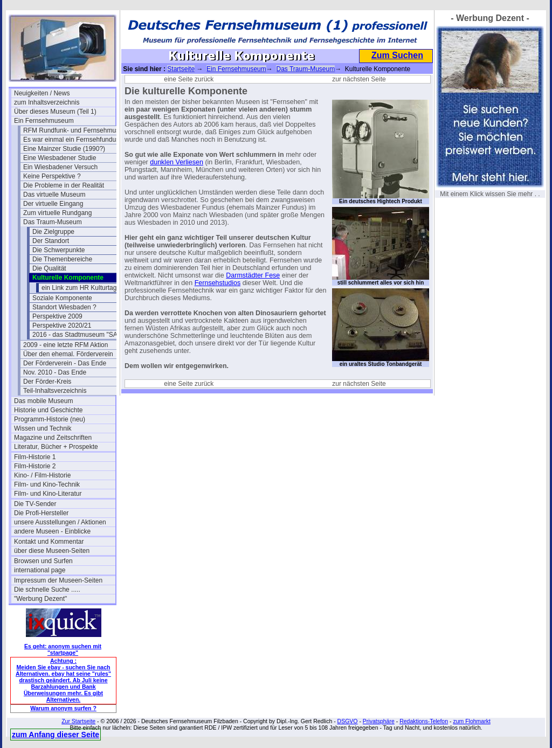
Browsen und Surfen (43, 561)
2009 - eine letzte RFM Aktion (65, 345)
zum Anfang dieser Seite (55, 734)
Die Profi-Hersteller (41, 513)
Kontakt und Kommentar (49, 541)
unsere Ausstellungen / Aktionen (60, 522)
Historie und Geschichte (48, 410)
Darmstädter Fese (253, 275)
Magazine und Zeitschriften (53, 437)
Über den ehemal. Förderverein (68, 354)
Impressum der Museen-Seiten (58, 580)
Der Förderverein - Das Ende (64, 363)
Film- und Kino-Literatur (47, 493)
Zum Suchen (397, 55)
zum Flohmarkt (471, 721)
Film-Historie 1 (35, 457)
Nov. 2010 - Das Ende (54, 372)
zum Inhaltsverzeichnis (46, 102)
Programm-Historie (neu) (49, 419)
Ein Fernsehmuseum (44, 120)
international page (39, 570)
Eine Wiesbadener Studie (59, 158)
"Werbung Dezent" (40, 598)
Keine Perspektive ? (52, 176)
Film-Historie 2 (35, 466)
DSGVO (347, 721)
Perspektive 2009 (57, 316)
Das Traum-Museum (52, 222)
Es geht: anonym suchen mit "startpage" (62, 649)
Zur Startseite (78, 721)
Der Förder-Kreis (47, 381)
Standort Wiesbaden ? (64, 307)
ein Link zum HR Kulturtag (79, 288)
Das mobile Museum (43, 401)
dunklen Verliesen (176, 162)
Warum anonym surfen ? (63, 708)
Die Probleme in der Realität (63, 185)
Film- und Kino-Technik (47, 484)
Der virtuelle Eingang (53, 203)
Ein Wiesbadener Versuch (60, 167)
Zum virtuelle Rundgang (57, 213)
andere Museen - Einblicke (52, 531)
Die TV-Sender (35, 504)
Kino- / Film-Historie (42, 475)
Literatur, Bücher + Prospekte (56, 447)
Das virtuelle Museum (54, 194)
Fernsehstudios (217, 283)
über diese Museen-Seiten (51, 551)
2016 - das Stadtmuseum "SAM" (78, 334)
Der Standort (50, 241)
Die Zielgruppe (53, 232)
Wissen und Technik (43, 428)
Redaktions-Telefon (423, 721)
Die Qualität (49, 268)
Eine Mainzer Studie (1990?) (64, 149)
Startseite (181, 69)
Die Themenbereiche (62, 259)
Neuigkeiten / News (42, 93)
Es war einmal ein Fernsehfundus (71, 139)
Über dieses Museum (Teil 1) (55, 111)
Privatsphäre (379, 721)
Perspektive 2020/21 (61, 325)
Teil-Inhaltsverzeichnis (54, 390)
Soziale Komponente (62, 298)
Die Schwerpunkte (58, 250)
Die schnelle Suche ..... (47, 589)
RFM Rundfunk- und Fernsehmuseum (74, 130)
